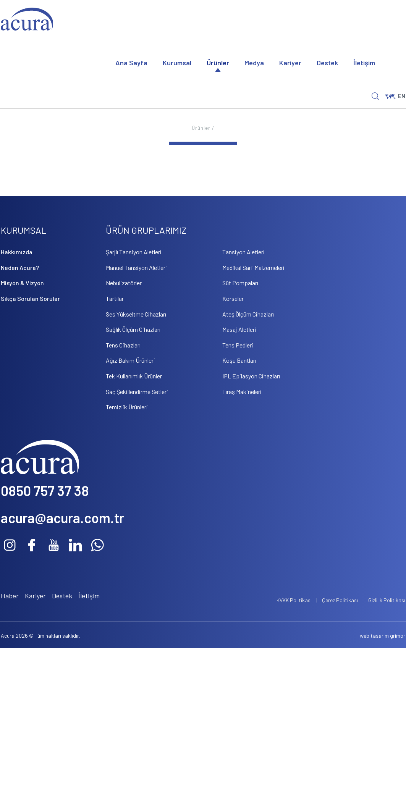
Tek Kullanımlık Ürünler (134, 376)
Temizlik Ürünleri (127, 406)
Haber (10, 595)
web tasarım (374, 635)
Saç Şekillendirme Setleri (137, 391)
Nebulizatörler (124, 282)
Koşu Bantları (239, 360)
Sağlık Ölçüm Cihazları (133, 329)
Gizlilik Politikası (386, 600)
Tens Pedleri (237, 345)
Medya (254, 62)
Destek (327, 62)
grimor (397, 635)
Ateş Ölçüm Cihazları (248, 314)
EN (395, 95)
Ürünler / (203, 128)
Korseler (233, 298)
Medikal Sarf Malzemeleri (253, 267)
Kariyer (290, 62)
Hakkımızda (16, 251)
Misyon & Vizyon (22, 282)
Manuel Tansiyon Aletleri (136, 267)
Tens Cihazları (123, 345)
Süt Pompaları (240, 282)
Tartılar (115, 298)
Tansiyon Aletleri (243, 251)
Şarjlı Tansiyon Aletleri (134, 251)
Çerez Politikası (340, 600)
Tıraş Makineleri (242, 391)
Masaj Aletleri (239, 329)
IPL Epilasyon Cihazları (251, 376)
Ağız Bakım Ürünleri (130, 360)
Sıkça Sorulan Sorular (30, 298)
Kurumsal (177, 62)
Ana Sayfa (131, 62)
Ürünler (218, 62)
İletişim (364, 62)
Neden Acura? (20, 267)
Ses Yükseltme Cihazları (136, 314)
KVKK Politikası (294, 600)
